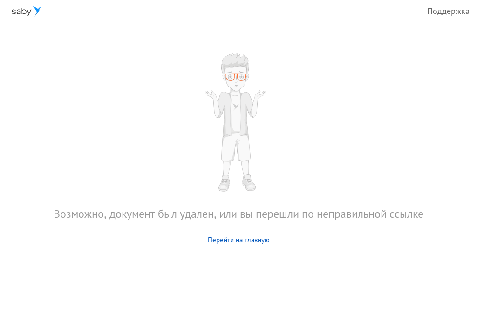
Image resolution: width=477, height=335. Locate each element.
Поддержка (448, 11)
